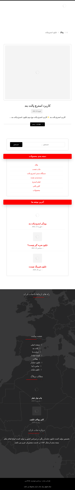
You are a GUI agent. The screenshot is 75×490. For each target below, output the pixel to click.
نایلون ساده (36, 370)
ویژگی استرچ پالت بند (38, 224)
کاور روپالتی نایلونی (37, 419)
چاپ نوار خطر (36, 398)
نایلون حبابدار (37, 363)
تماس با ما (36, 366)
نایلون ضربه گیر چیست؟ (37, 245)
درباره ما (36, 352)
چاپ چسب (36, 169)
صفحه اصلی (37, 345)
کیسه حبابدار (37, 355)
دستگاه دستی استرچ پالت (36, 173)
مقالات (37, 359)
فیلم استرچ (36, 182)
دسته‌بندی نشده (36, 178)
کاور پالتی (36, 186)
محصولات (36, 190)
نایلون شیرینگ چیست (37, 267)
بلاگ (36, 165)
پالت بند (36, 348)
